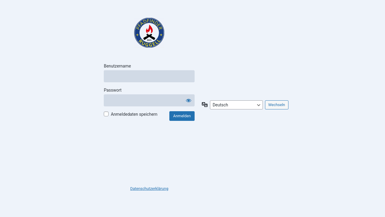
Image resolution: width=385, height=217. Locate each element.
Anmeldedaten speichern (134, 114)
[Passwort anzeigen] (189, 100)
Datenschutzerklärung (149, 188)
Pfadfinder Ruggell (149, 33)
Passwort (113, 90)
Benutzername (117, 66)
